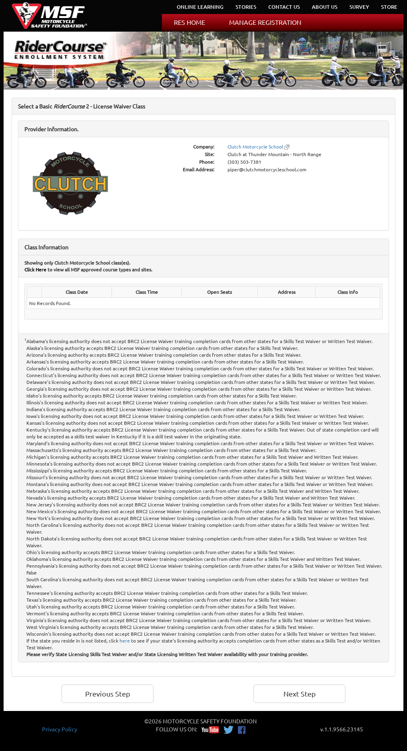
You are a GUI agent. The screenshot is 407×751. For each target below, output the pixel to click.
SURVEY (359, 6)
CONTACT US (284, 6)
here (125, 640)
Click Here (35, 269)
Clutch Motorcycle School (255, 146)
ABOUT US (324, 6)
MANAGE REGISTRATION (265, 22)
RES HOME (189, 22)
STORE (389, 6)
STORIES (245, 6)
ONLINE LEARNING (200, 6)
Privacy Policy (59, 729)
